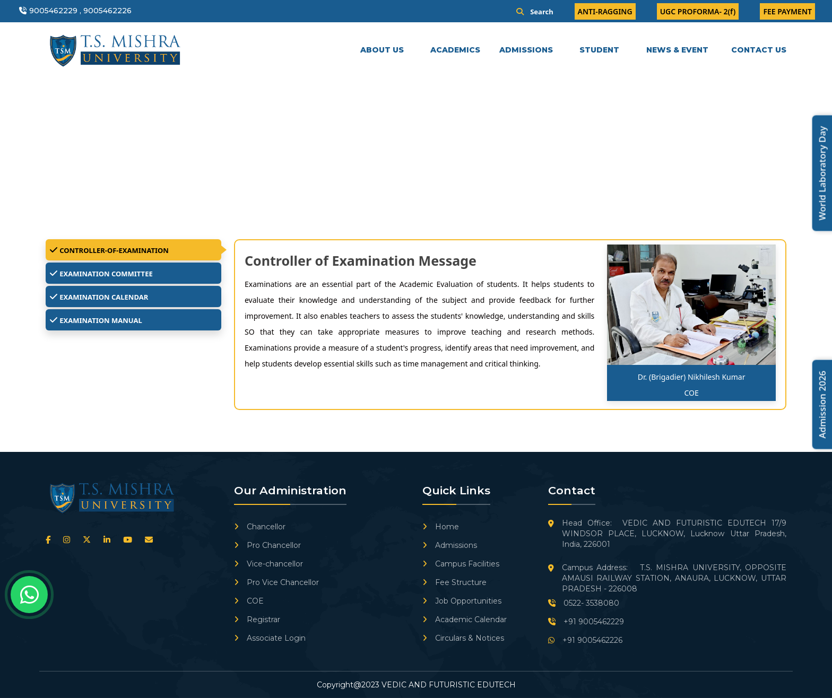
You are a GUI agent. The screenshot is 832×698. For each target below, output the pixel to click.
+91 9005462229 (586, 621)
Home (440, 526)
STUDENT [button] (600, 50)
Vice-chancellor (268, 564)
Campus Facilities (460, 564)
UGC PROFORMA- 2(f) (698, 11)
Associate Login (270, 638)
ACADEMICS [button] (456, 50)
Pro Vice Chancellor (276, 582)
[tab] (133, 249)
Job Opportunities (461, 601)
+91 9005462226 (585, 640)
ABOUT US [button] (383, 50)
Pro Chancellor (267, 545)
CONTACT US (758, 50)
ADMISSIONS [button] (527, 50)
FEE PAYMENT (787, 11)
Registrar (257, 619)
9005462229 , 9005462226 (80, 10)
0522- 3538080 (583, 603)
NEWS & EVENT (677, 50)
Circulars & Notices (463, 638)
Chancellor (259, 526)
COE (249, 601)
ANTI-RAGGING (605, 11)
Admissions (449, 545)
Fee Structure (454, 582)
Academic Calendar (464, 619)
